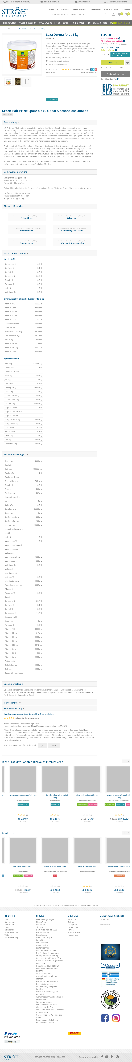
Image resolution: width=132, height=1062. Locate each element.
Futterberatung (42, 932)
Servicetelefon (42, 942)
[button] (112, 14)
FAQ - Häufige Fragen (45, 919)
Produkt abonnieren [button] (115, 74)
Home (4, 29)
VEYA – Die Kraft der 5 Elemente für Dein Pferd (50, 1011)
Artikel (95, 9)
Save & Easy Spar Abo (110, 79)
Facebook (72, 919)
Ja (42, 745)
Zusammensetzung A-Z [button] (16, 454)
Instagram (72, 924)
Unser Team (73, 927)
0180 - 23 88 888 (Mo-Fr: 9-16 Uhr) (16, 2)
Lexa (53, 72)
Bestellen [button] (113, 63)
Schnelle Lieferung (49, 2)
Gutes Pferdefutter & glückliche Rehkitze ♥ (49, 962)
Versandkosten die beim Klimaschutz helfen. (46, 1005)
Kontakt (8, 927)
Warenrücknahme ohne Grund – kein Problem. (50, 998)
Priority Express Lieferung (47, 955)
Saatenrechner (42, 948)
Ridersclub (53, 9)
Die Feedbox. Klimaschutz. (47, 953)
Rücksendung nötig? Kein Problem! (47, 987)
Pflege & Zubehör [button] (27, 23)
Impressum (9, 924)
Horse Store (73, 935)
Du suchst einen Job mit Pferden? (46, 977)
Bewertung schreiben (81, 69)
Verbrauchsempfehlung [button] (16, 171)
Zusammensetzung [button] (14, 684)
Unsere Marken (11, 932)
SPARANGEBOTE (100, 23)
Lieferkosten (41, 935)
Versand (123, 44)
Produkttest (41, 940)
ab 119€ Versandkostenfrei (115, 2)
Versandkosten (69, 905)
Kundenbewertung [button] (14, 708)
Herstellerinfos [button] (12, 702)
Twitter (71, 922)
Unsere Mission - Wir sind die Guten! (49, 1016)
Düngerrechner (43, 945)
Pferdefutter (12, 29)
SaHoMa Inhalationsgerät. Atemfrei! (47, 992)
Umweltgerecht (82, 2)
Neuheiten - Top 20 (44, 937)
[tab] (49, 122)
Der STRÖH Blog (11, 937)
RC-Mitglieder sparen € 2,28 (113, 41)
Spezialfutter (23, 29)
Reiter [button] (65, 23)
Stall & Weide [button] (45, 23)
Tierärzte (40, 927)
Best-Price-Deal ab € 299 (46, 930)
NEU (88, 23)
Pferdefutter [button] (9, 23)
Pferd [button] (57, 23)
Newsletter (9, 930)
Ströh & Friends (74, 932)
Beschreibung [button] (12, 122)
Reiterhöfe (40, 924)
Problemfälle (80, 9)
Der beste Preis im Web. (46, 950)
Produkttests (110, 9)
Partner (71, 930)
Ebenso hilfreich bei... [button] (15, 206)
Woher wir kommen (44, 1002)
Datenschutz (10, 922)
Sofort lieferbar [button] (109, 50)
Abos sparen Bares (44, 973)
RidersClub (41, 922)
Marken (125, 9)
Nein (54, 745)
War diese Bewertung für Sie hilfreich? (20, 745)
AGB (6, 919)
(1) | (67, 69)
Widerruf (8, 935)
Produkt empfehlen (89, 72)
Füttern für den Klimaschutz (48, 981)
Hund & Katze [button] (77, 23)
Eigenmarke (65, 9)
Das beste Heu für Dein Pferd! (49, 958)
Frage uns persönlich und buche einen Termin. (47, 1021)
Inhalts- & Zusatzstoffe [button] (16, 253)
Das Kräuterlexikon (44, 984)
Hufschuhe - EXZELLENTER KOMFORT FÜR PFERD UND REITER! (47, 968)
